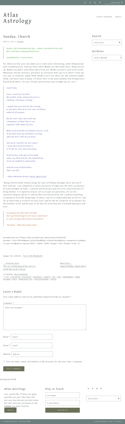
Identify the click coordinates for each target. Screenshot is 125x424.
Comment (8, 303)
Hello (10, 410)
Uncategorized (21, 274)
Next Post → (73, 265)
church (47, 277)
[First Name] (62, 395)
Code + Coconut (115, 421)
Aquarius (37, 277)
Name (6, 336)
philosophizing (41, 279)
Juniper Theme (100, 421)
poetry (53, 279)
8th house (26, 277)
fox (53, 277)
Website (7, 354)
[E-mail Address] (62, 403)
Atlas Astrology (17, 17)
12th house (15, 277)
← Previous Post (19, 266)
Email (6, 345)
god (59, 277)
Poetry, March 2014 (38, 176)
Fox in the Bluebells (33, 255)
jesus (14, 279)
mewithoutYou (25, 279)
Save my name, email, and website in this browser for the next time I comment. (44, 361)
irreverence (68, 277)
